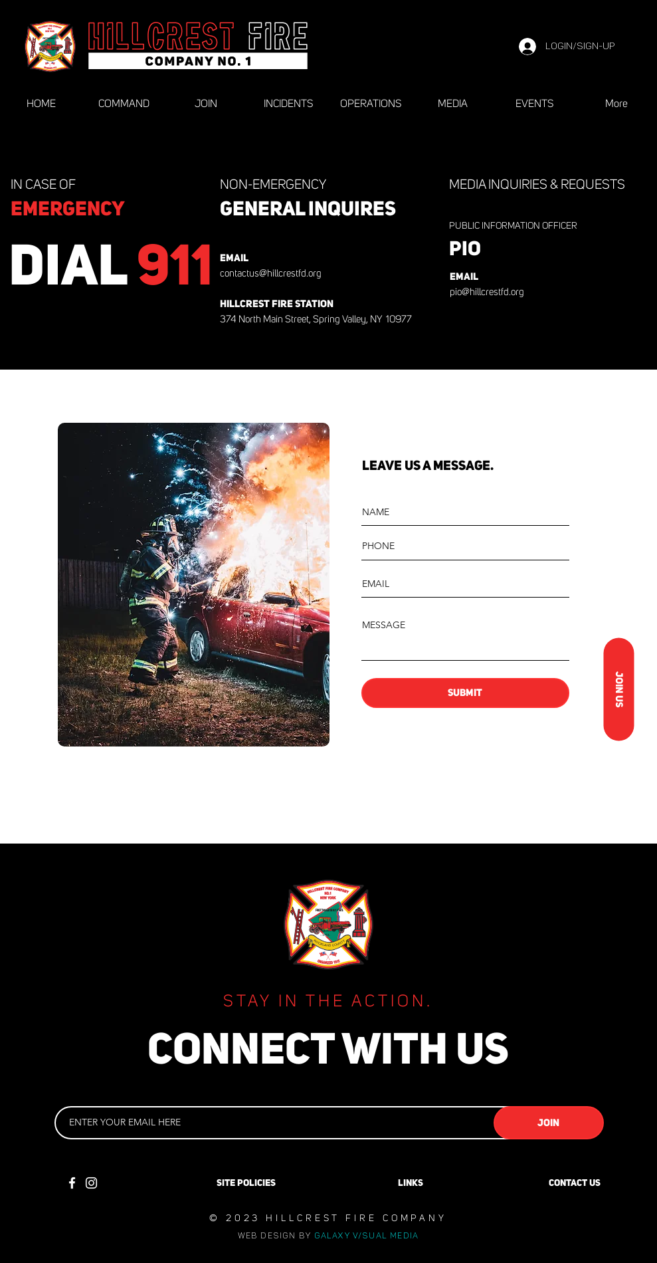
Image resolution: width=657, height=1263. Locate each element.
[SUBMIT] (465, 693)
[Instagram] (91, 1183)
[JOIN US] (618, 689)
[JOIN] (549, 1122)
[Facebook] (72, 1183)
